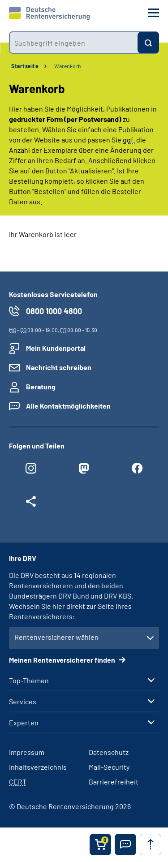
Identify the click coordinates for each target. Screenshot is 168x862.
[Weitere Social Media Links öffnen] (31, 504)
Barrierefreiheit (113, 781)
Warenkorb (68, 66)
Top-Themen (29, 680)
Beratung (41, 386)
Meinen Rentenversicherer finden (62, 659)
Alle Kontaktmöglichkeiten (68, 405)
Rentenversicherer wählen (56, 637)
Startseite (25, 66)
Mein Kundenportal (56, 348)
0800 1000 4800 (54, 311)
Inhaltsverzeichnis (38, 767)
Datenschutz (109, 752)
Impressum (26, 752)
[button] (125, 844)
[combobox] (73, 42)
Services (22, 701)
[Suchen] (148, 42)
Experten (24, 722)
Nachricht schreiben (58, 367)
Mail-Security (109, 767)
